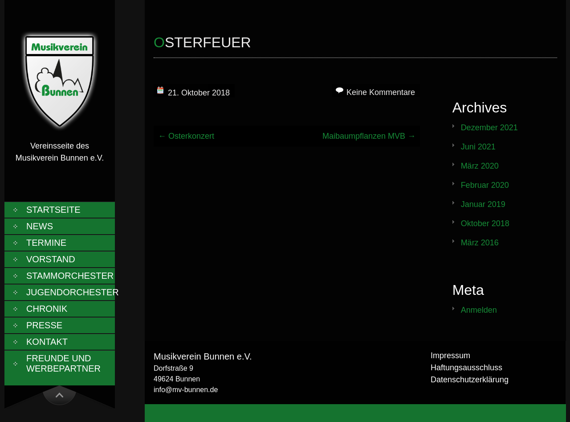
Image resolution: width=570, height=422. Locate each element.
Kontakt (47, 342)
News (39, 226)
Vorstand (50, 259)
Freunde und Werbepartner (63, 363)
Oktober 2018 (485, 223)
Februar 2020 (485, 185)
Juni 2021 (478, 146)
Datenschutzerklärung (470, 379)
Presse (44, 325)
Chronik (46, 309)
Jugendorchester (70, 292)
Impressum (450, 355)
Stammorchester (70, 276)
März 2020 (480, 165)
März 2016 (480, 242)
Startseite (53, 210)
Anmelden (479, 310)
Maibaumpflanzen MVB (368, 136)
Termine (46, 243)
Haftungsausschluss (466, 367)
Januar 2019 (483, 204)
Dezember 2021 (489, 127)
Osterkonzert (186, 136)
